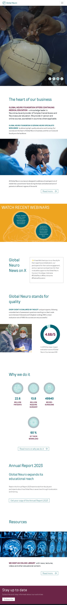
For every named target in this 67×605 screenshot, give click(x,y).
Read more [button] (50, 191)
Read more (50, 573)
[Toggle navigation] (62, 3)
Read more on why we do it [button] (33, 448)
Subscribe (8, 599)
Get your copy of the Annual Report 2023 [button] (29, 500)
